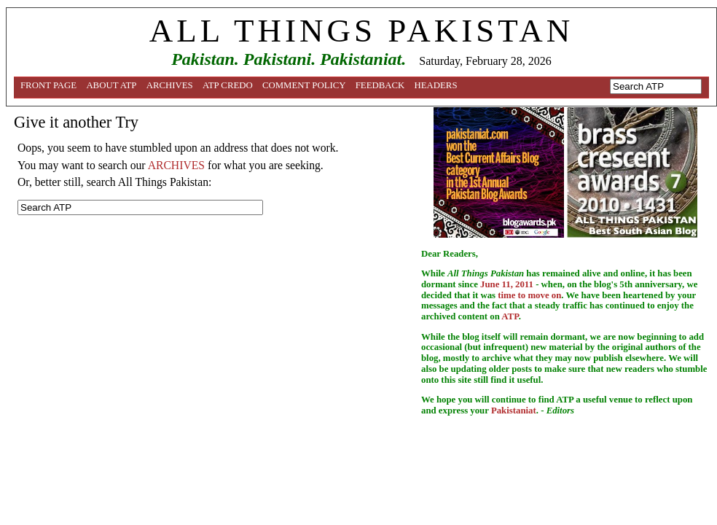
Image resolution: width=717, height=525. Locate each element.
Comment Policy (304, 85)
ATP (509, 316)
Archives (169, 85)
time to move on (529, 295)
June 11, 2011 (506, 284)
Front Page (48, 85)
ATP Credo (228, 85)
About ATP (111, 85)
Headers (436, 85)
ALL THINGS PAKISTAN (361, 30)
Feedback (380, 85)
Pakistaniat (513, 410)
